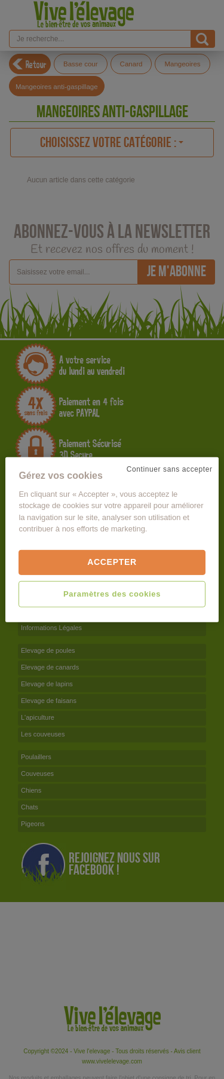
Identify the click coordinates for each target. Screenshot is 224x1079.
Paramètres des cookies (112, 593)
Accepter (112, 562)
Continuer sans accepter (170, 468)
